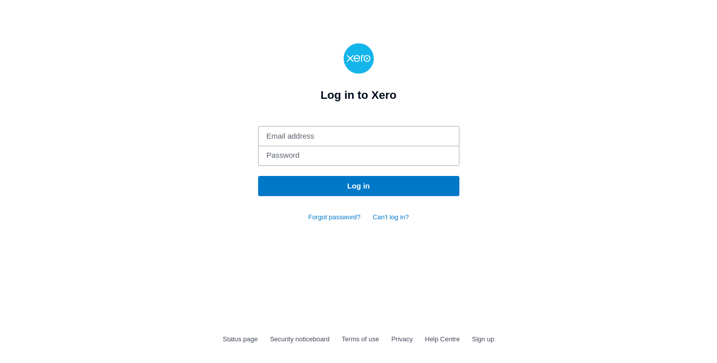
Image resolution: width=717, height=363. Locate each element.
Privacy (402, 339)
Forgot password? (334, 217)
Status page (240, 339)
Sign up (483, 339)
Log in (358, 186)
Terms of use (360, 339)
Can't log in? (391, 217)
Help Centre (442, 339)
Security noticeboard (300, 339)
